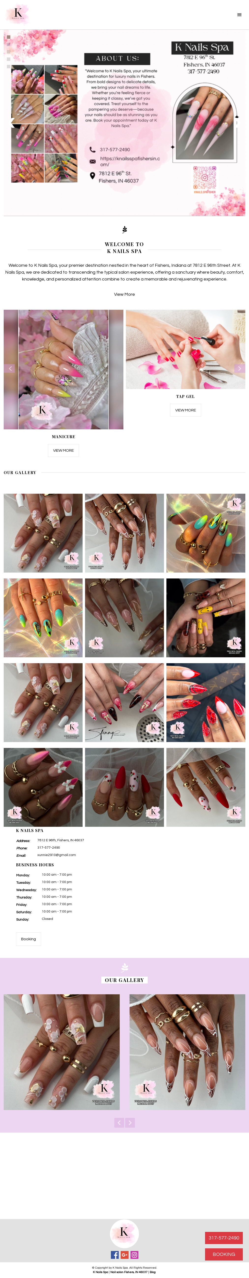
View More (124, 294)
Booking (28, 939)
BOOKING (224, 1254)
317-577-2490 (48, 847)
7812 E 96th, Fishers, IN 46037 (60, 840)
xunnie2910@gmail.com (56, 855)
